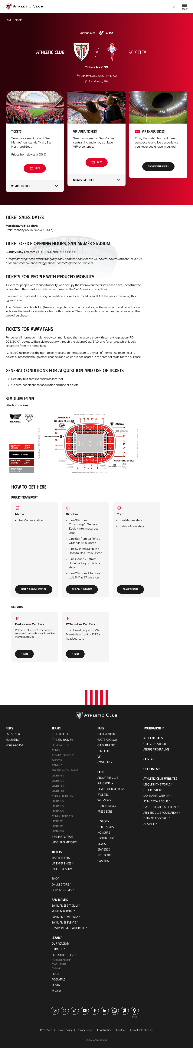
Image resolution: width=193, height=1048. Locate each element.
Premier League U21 (63, 755)
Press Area (46, 1030)
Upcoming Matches (64, 842)
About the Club (107, 777)
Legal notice (104, 1030)
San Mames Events (64, 922)
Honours (103, 832)
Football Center (61, 960)
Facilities (103, 794)
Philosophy (105, 783)
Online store (60, 884)
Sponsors (104, 800)
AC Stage (57, 985)
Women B (57, 750)
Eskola (56, 990)
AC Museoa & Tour (155, 801)
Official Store (152, 790)
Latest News (13, 734)
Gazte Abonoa (107, 739)
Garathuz (58, 949)
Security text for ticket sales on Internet (37, 379)
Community (105, 762)
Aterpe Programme (156, 749)
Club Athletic (106, 745)
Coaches (57, 968)
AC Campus (59, 979)
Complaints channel (141, 1030)
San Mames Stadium (65, 905)
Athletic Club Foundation (160, 812)
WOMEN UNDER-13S (62, 816)
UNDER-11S (57, 821)
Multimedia (13, 739)
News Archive (14, 745)
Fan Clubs (103, 751)
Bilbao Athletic (61, 745)
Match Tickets (61, 857)
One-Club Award (154, 743)
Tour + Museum (62, 869)
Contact (149, 759)
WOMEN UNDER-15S (62, 795)
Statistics (103, 849)
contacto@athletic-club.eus (75, 263)
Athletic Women (62, 739)
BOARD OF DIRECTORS (111, 789)
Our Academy (61, 943)
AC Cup (56, 973)
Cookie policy (64, 1030)
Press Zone (104, 811)
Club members (106, 734)
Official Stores (62, 890)
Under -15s (58, 790)
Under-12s (58, 811)
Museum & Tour (62, 911)
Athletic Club (60, 734)
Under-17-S (58, 780)
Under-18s (58, 775)
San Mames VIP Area (65, 916)
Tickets (18, 20)
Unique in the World (156, 784)
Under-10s (58, 831)
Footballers (106, 838)
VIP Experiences (61, 863)
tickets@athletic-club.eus (124, 259)
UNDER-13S (58, 805)
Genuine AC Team (62, 836)
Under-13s (58, 800)
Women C (57, 765)
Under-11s (57, 826)
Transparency (106, 805)
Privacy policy (85, 1030)
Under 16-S (58, 785)
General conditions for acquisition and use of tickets (44, 385)
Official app (152, 769)
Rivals (101, 843)
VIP (99, 756)
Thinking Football (155, 818)
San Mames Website (156, 795)
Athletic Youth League (65, 770)
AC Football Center (64, 954)
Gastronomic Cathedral (68, 928)
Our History (105, 827)
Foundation (152, 728)
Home (8, 20)
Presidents (104, 855)
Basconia (57, 760)
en (175, 6)
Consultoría (59, 964)
